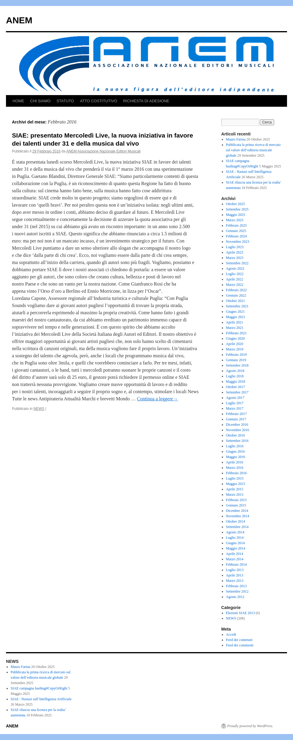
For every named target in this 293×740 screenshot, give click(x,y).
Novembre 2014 (237, 516)
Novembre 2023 (237, 241)
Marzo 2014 (234, 559)
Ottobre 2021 (235, 301)
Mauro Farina (236, 139)
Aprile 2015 (234, 489)
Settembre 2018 (237, 365)
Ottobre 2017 (235, 387)
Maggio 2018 (235, 381)
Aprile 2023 (234, 252)
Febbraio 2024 (236, 236)
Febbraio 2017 (236, 414)
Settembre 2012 (237, 591)
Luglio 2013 (235, 570)
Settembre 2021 (237, 306)
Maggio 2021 (235, 317)
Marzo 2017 (234, 408)
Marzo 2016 (234, 468)
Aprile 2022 (234, 279)
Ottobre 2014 (235, 521)
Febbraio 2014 (236, 564)
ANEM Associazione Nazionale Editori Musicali (103, 151)
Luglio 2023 (235, 247)
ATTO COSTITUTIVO (98, 101)
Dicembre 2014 (237, 511)
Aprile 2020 (234, 344)
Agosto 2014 (235, 532)
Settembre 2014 (237, 527)
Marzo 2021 (234, 328)
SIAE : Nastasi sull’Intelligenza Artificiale (41, 699)
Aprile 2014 (234, 554)
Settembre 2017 (237, 392)
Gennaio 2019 (236, 360)
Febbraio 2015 (236, 500)
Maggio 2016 (235, 457)
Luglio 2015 (235, 478)
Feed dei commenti (240, 645)
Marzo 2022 (234, 285)
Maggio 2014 (235, 548)
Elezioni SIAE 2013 (240, 613)
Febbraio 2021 (236, 333)
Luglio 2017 (235, 403)
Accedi (231, 634)
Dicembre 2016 (237, 424)
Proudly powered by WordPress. (250, 726)
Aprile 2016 (234, 462)
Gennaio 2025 (236, 231)
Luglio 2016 (235, 446)
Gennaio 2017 (236, 419)
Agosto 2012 (235, 597)
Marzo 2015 (234, 494)
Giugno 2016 (235, 451)
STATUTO (65, 101)
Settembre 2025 (237, 209)
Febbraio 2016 (236, 473)
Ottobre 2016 (235, 435)
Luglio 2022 (235, 274)
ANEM (19, 20)
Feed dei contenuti (239, 640)
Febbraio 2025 (236, 225)
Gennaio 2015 (236, 505)
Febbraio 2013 (236, 586)
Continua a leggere (157, 398)
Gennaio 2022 (236, 295)
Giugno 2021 (235, 311)
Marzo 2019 (234, 349)
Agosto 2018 (235, 371)
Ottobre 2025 (235, 204)
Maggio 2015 (235, 484)
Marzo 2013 (234, 581)
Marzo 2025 (234, 220)
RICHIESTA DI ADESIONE (146, 101)
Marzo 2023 (234, 258)
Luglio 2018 (235, 376)
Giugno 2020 (235, 338)
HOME (18, 101)
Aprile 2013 (234, 575)
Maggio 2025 (235, 215)
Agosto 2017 (235, 398)
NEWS (38, 409)
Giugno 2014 (235, 543)
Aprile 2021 (234, 322)
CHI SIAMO (40, 101)
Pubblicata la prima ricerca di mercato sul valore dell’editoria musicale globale (253, 150)
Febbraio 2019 (236, 355)
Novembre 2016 (237, 430)
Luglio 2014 (235, 537)
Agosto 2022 (235, 268)
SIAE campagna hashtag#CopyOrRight (39, 688)
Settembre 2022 (237, 263)
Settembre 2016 (237, 441)
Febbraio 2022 (236, 290)
